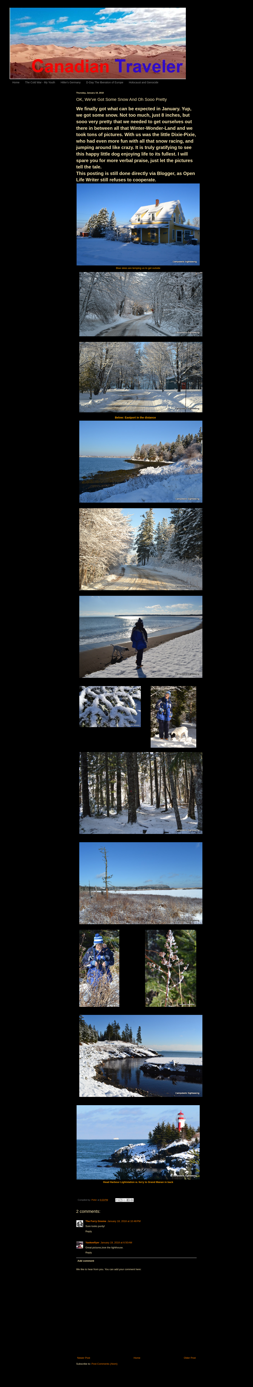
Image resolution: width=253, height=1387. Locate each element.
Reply (88, 1231)
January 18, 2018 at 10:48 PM (123, 1221)
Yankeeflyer (92, 1242)
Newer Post (83, 1357)
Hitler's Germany (71, 82)
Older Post (190, 1357)
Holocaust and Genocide (143, 82)
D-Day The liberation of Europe (104, 82)
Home (15, 82)
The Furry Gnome (95, 1221)
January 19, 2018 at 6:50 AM (116, 1242)
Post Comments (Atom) (105, 1363)
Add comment (86, 1260)
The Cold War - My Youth (40, 82)
